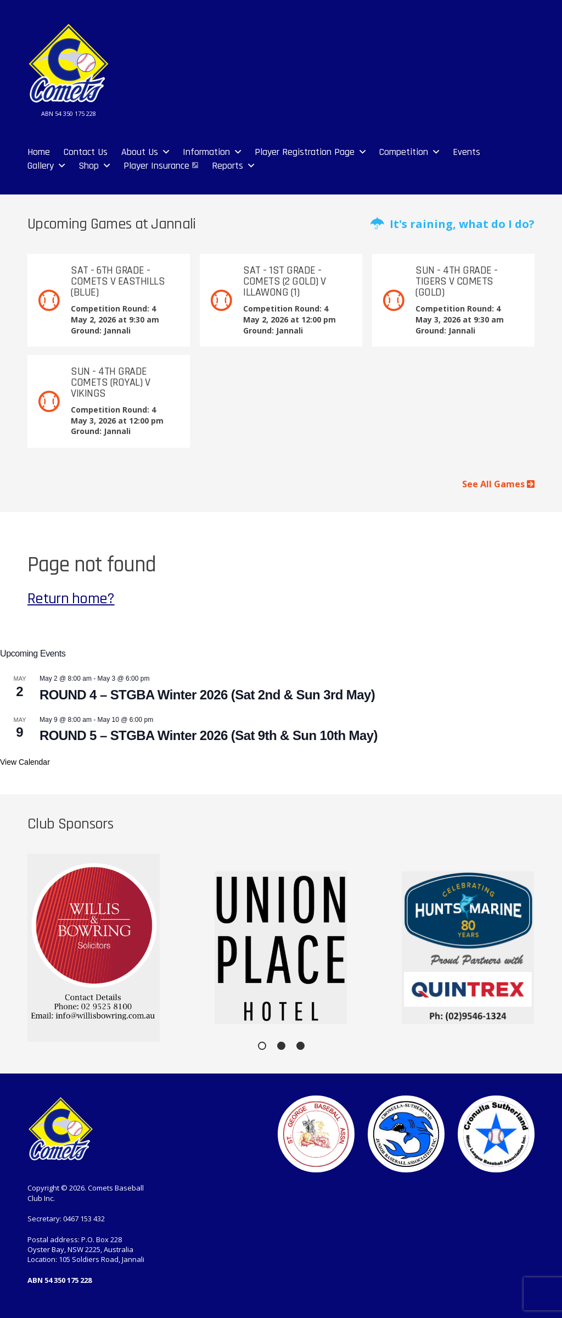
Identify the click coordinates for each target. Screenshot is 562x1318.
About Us (139, 152)
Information (206, 152)
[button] (262, 1046)
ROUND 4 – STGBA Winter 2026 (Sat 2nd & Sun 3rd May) (207, 694)
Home (38, 152)
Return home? (71, 599)
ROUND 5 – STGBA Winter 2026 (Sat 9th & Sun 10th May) (209, 735)
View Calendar (25, 762)
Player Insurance (156, 165)
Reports (227, 165)
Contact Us (86, 152)
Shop (88, 165)
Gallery (40, 165)
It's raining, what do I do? (452, 223)
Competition (403, 152)
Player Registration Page (305, 152)
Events (466, 152)
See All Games (498, 484)
